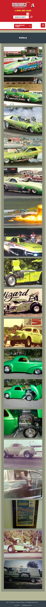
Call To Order (10, 602)
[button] (23, 61)
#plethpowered (26, 605)
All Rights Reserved (32, 602)
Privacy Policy (20, 602)
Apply (29, 17)
